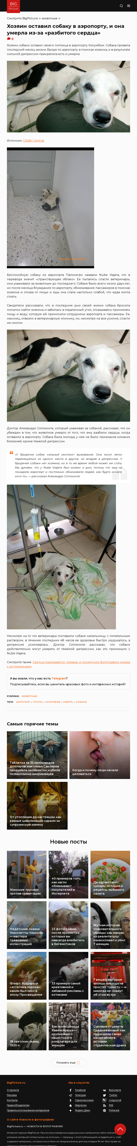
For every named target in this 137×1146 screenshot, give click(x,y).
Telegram (59, 678)
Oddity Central (33, 140)
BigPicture (30, 18)
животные (49, 18)
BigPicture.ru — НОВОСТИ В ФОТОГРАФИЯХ (35, 1109)
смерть (68, 701)
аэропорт (23, 701)
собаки (81, 701)
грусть (38, 701)
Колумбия (52, 701)
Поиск (117, 5)
